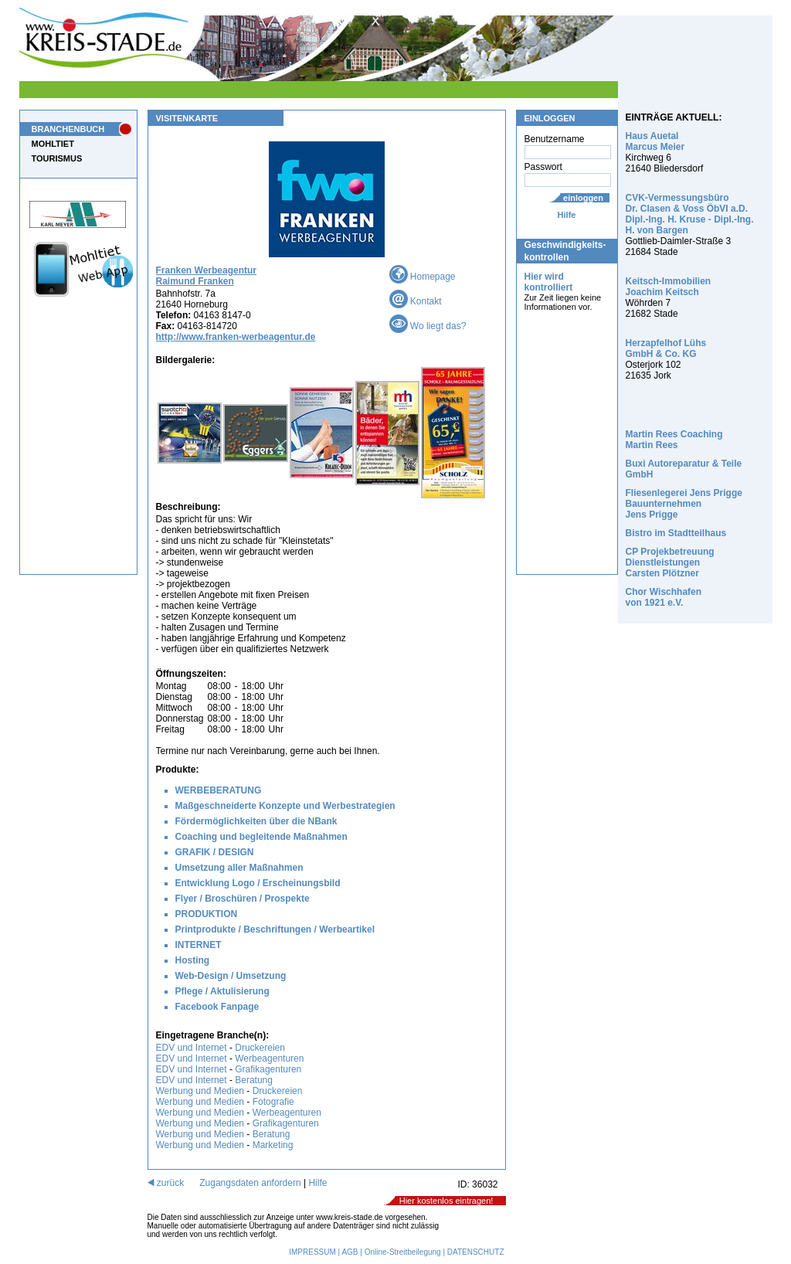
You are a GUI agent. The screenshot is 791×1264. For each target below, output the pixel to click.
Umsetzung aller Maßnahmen (239, 867)
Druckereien (260, 1047)
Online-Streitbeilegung (403, 1252)
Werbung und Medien (200, 1091)
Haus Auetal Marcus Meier (655, 141)
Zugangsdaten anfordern (249, 1182)
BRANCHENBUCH (68, 129)
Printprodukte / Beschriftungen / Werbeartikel (275, 929)
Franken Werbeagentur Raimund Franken (206, 276)
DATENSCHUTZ (475, 1252)
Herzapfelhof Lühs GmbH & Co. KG (666, 348)
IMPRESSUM (312, 1252)
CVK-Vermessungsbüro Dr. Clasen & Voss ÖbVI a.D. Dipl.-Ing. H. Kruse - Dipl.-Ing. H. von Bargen (690, 214)
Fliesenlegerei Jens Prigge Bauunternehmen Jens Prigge (684, 504)
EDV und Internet (191, 1047)
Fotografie (273, 1101)
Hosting (192, 960)
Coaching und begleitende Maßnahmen (261, 836)
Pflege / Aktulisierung (222, 991)
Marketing (273, 1145)
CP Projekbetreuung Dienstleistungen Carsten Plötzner (670, 562)
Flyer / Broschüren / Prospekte (242, 898)
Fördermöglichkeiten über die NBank (256, 821)
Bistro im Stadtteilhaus (676, 533)
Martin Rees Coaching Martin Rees (674, 439)
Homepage (422, 276)
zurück (166, 1182)
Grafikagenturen (268, 1069)
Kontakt (415, 301)
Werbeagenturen (269, 1058)
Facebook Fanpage (217, 1006)
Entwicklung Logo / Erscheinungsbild (258, 883)
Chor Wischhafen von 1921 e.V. (664, 597)
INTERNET (198, 945)
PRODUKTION (206, 914)
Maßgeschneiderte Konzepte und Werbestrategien (285, 805)
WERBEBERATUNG (218, 790)
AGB (349, 1252)
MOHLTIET (53, 143)
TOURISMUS (57, 158)
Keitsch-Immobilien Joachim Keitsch (668, 286)
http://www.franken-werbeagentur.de (236, 336)
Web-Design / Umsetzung (231, 975)
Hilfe (567, 214)
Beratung (254, 1080)
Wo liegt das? (428, 326)
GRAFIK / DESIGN (214, 852)
